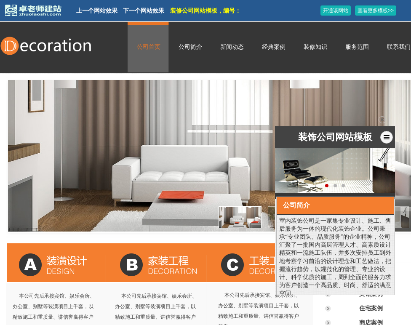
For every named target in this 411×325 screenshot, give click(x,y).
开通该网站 (335, 10)
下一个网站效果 (143, 10)
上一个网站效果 (96, 10)
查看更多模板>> (376, 10)
